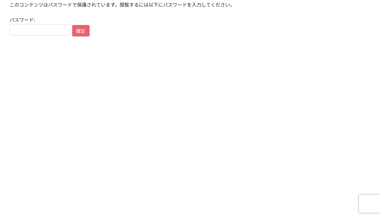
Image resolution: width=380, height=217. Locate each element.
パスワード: (40, 26)
